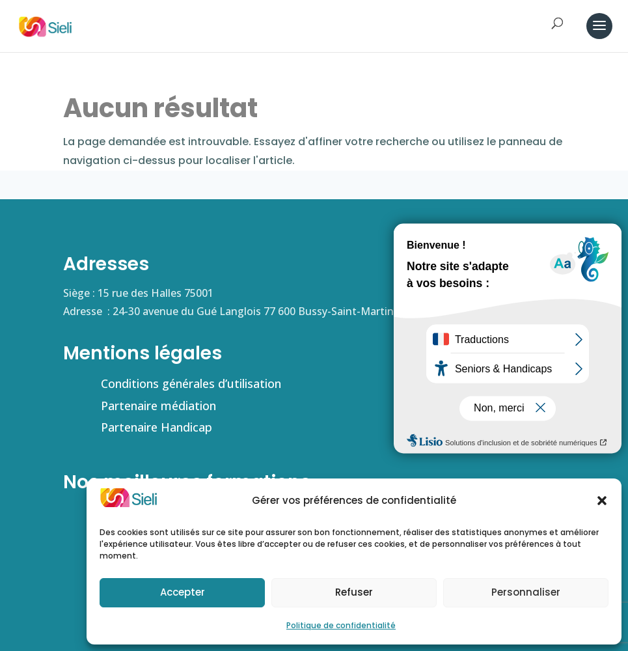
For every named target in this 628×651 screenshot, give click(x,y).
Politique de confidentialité (341, 625)
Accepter (182, 592)
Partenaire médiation (158, 405)
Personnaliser (525, 592)
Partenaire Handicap (156, 427)
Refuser (354, 592)
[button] (601, 500)
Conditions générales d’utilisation (191, 383)
